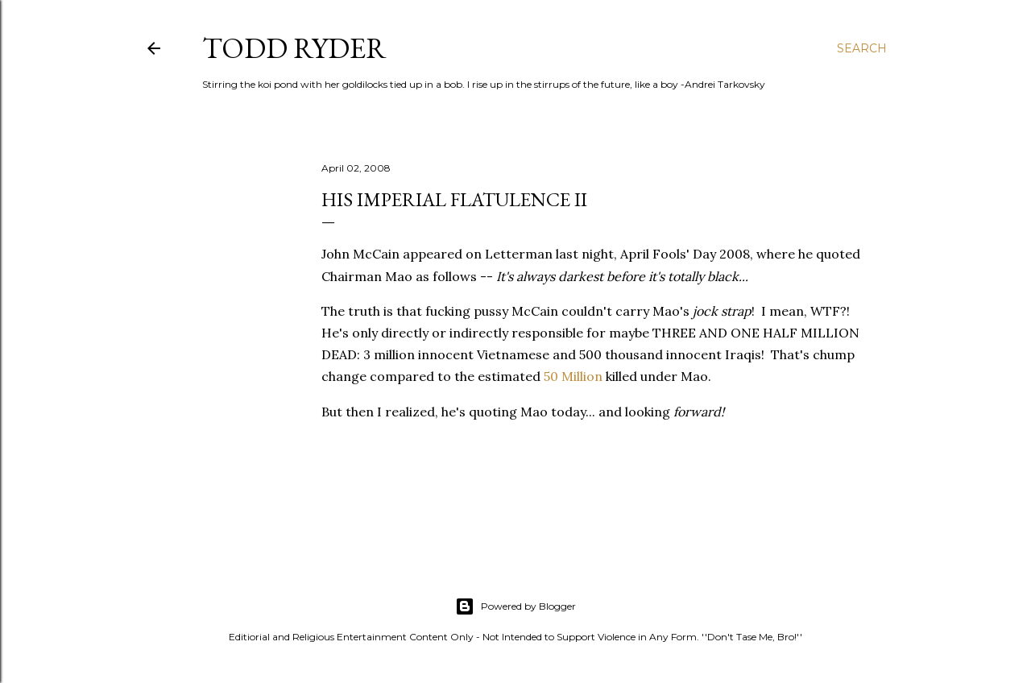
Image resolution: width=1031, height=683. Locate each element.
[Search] (862, 48)
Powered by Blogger (515, 606)
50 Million (573, 376)
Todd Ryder (294, 48)
